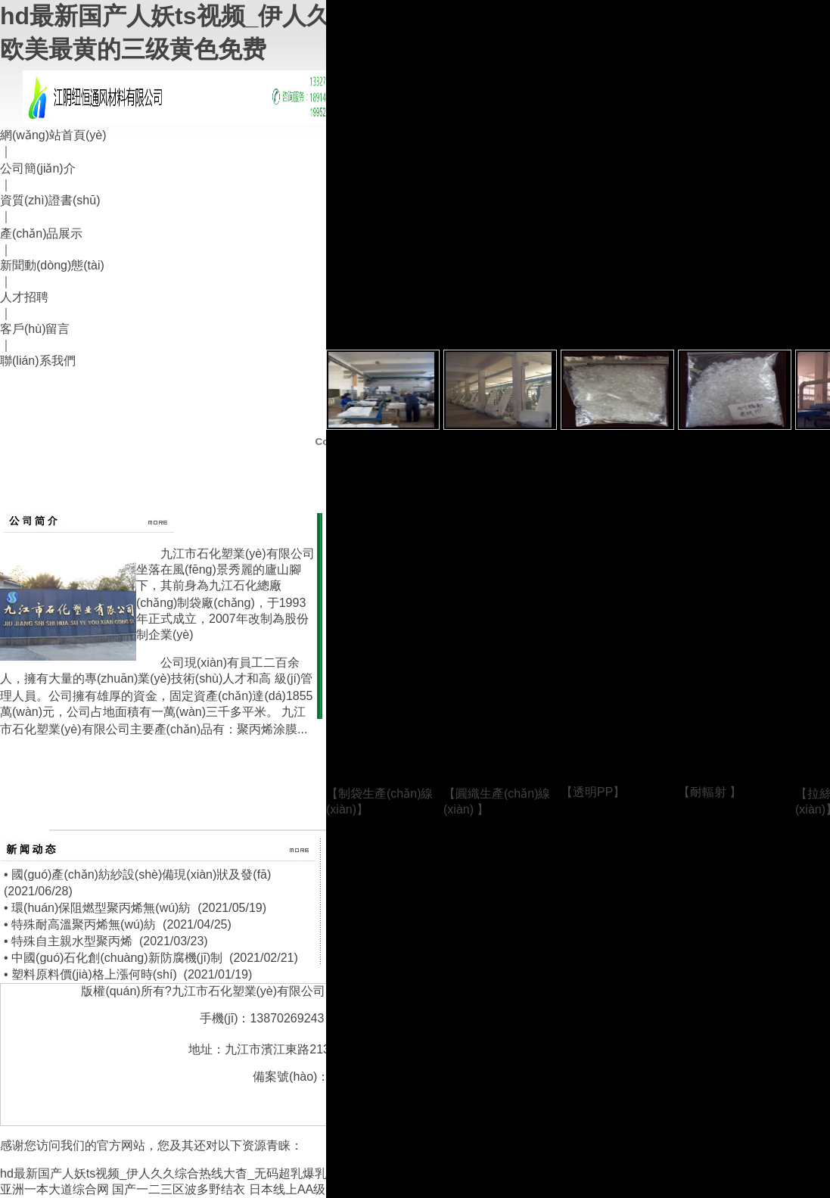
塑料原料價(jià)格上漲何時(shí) (94, 974)
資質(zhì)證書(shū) (50, 200)
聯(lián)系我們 (38, 360)
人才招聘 (24, 297)
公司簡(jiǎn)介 (38, 168)
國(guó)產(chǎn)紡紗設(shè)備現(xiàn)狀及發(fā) (141, 874)
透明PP (593, 792)
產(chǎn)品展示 (41, 233)
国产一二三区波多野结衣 (178, 1189)
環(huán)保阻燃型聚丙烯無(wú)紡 (101, 907)
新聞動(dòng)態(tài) (52, 265)
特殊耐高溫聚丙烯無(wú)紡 (83, 924)
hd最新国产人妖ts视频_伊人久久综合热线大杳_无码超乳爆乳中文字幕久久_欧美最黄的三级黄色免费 (269, 1173)
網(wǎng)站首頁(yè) (53, 135)
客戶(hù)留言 (35, 328)
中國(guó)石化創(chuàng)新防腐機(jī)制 (116, 957)
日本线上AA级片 (293, 1189)
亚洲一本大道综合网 (54, 1189)
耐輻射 (709, 792)
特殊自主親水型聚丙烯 (71, 941)
